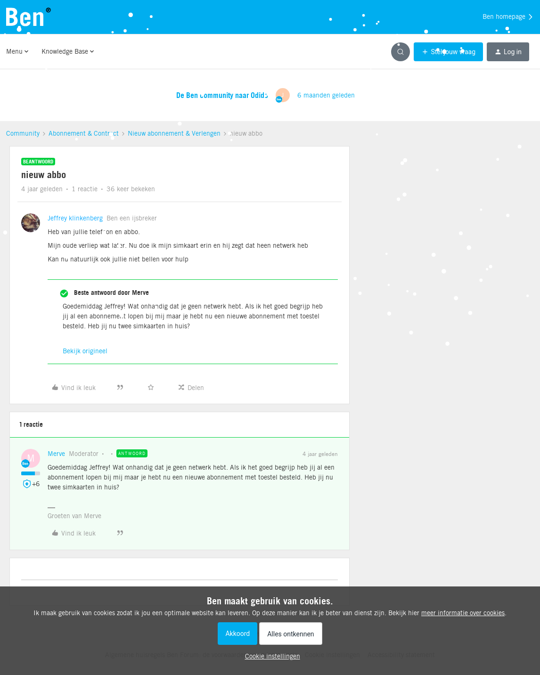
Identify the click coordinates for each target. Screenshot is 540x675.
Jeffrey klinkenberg (75, 218)
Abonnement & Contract (84, 133)
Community (23, 133)
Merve (56, 453)
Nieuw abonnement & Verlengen (174, 133)
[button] (448, 51)
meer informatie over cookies (463, 613)
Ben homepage (508, 17)
